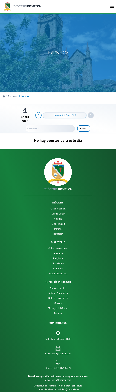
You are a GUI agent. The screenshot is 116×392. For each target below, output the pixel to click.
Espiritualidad (58, 224)
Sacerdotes (58, 253)
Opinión (58, 303)
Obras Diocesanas (58, 273)
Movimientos (58, 263)
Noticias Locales (58, 288)
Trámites (58, 229)
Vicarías (58, 218)
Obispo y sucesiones (58, 248)
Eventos (58, 313)
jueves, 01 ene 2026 (64, 115)
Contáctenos (58, 323)
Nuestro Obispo (58, 213)
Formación (58, 234)
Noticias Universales (58, 298)
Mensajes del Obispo (58, 308)
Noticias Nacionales (58, 293)
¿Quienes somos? (58, 208)
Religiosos (58, 258)
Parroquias (58, 268)
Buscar (83, 128)
